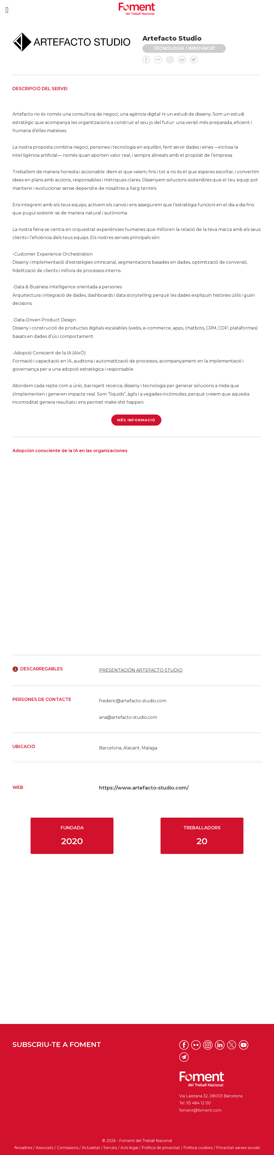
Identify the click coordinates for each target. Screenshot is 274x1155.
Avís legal (129, 1147)
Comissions (67, 1147)
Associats (44, 1147)
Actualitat (91, 1147)
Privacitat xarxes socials (238, 1147)
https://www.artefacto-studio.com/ (144, 788)
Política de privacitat (161, 1147)
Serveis (110, 1147)
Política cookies (198, 1147)
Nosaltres (23, 1147)
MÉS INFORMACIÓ (136, 420)
